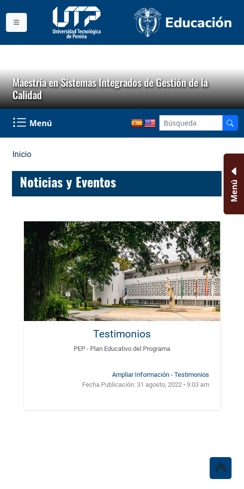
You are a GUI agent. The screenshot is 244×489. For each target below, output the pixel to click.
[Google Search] (191, 123)
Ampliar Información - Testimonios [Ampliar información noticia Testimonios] (160, 374)
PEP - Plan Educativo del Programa (122, 348)
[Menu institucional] (16, 22)
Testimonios (122, 333)
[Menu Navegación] (33, 123)
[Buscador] (230, 123)
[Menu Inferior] (233, 184)
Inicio (21, 154)
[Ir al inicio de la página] (221, 468)
